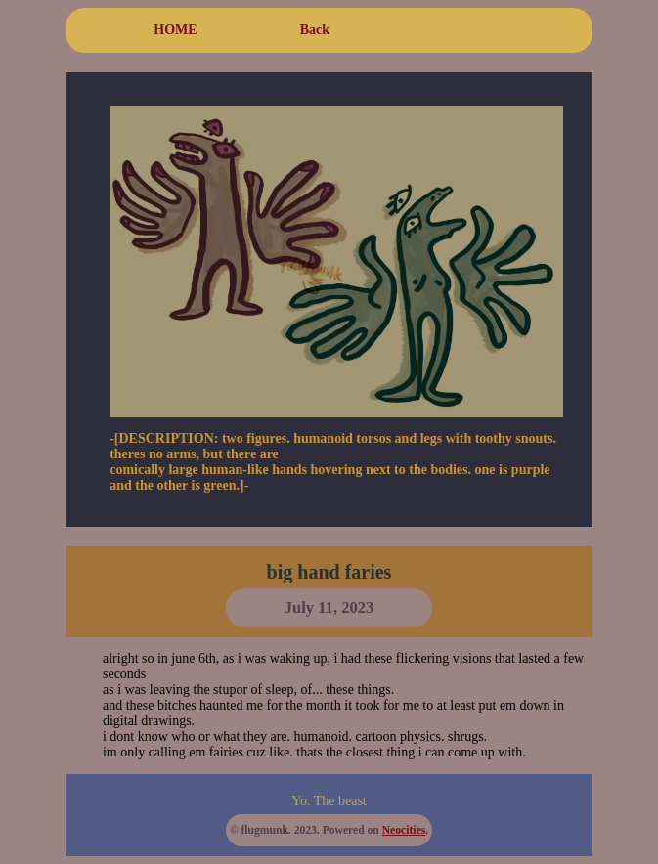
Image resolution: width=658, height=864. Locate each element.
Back (314, 29)
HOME (175, 29)
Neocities (403, 830)
